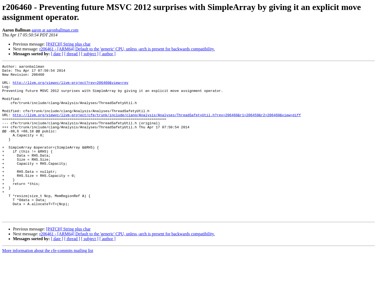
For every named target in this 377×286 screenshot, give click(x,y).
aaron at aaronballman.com (55, 30)
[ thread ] (72, 53)
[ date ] (57, 53)
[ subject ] (89, 53)
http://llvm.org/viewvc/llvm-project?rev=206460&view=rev (70, 86)
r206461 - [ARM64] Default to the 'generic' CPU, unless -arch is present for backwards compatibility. (127, 49)
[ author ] (108, 53)
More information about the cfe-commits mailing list (47, 281)
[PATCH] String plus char (68, 44)
